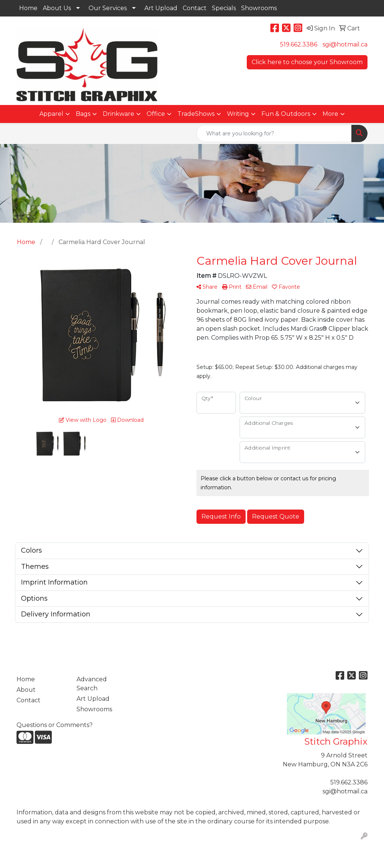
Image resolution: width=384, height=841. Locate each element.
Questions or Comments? (54, 725)
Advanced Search (91, 684)
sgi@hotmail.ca (345, 44)
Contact (195, 8)
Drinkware (118, 113)
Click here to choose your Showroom (307, 62)
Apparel (51, 113)
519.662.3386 (298, 44)
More (330, 113)
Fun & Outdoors (285, 113)
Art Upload (160, 8)
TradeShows (195, 113)
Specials (224, 8)
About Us (57, 8)
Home (28, 8)
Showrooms (259, 8)
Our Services (107, 8)
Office (156, 113)
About (26, 689)
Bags (83, 113)
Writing (238, 113)
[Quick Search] (274, 133)
